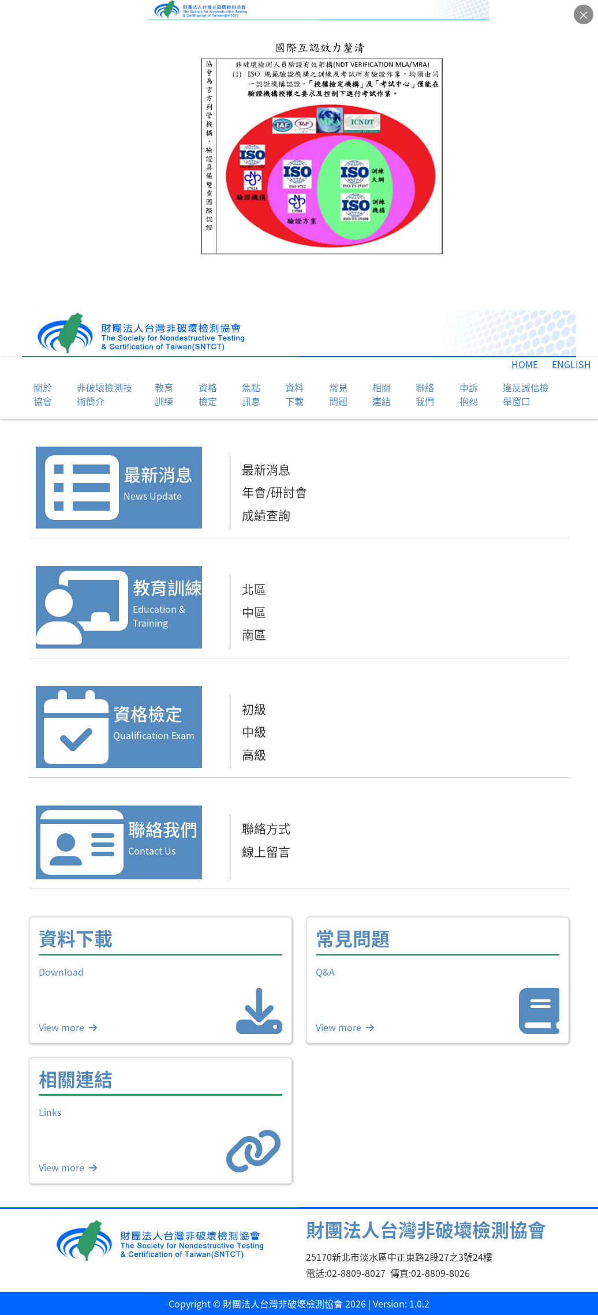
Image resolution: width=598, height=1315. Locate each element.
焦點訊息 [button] (251, 394)
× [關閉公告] (583, 14)
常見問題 (338, 394)
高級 (254, 754)
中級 (254, 731)
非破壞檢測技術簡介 (104, 394)
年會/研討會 (274, 491)
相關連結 (381, 394)
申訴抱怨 (468, 394)
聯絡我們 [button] (425, 394)
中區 (254, 611)
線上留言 (266, 851)
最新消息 (266, 469)
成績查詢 (266, 514)
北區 (254, 588)
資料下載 (294, 394)
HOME (525, 364)
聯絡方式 (266, 828)
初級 (254, 708)
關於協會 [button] (42, 394)
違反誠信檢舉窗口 (526, 394)
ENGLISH (571, 364)
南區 (254, 634)
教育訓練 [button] (164, 394)
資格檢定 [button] (208, 394)
